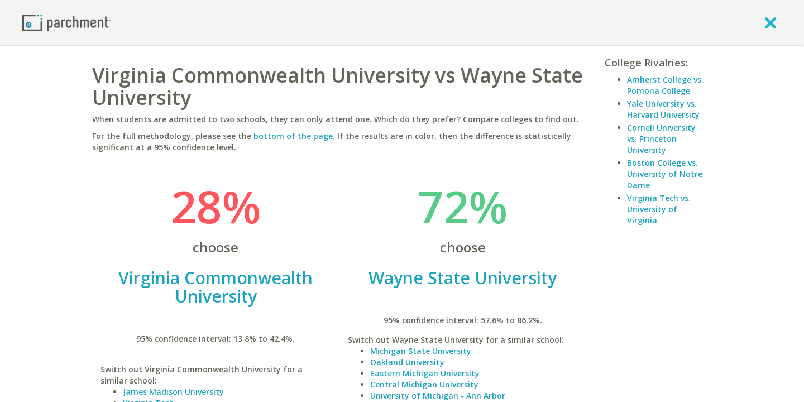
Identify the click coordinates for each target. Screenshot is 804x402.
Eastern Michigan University (425, 373)
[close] (770, 22)
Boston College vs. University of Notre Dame (664, 173)
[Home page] (66, 22)
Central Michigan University (424, 384)
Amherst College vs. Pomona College (665, 85)
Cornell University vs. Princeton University (661, 138)
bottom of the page (293, 136)
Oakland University (407, 362)
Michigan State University (420, 351)
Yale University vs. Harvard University (663, 109)
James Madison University (173, 391)
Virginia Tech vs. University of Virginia (659, 209)
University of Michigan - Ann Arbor (437, 395)
